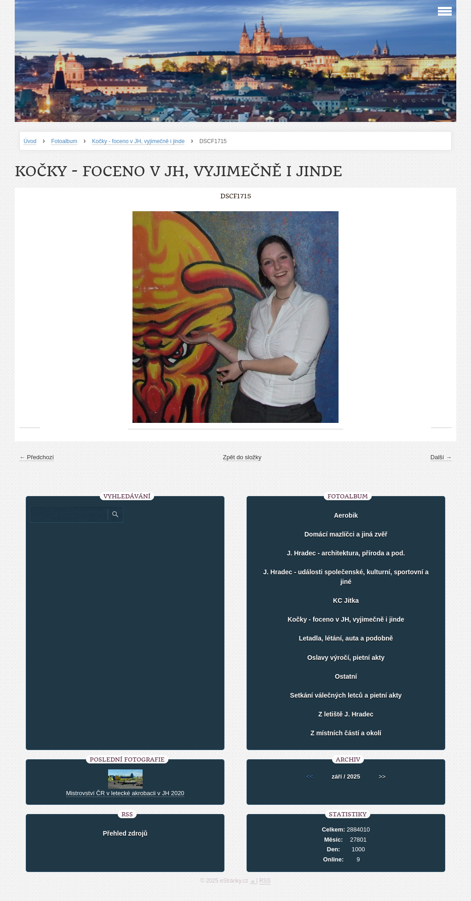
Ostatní (346, 676)
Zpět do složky (242, 457)
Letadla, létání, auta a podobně (346, 638)
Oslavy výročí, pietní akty (346, 657)
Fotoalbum (64, 141)
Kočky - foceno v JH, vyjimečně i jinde (138, 141)
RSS (265, 881)
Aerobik (346, 515)
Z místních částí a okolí (345, 733)
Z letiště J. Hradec (345, 714)
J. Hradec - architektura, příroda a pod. (346, 553)
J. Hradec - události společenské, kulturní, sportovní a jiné (345, 576)
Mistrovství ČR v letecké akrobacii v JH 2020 (125, 793)
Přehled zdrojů (125, 833)
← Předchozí (36, 457)
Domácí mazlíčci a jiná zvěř (346, 534)
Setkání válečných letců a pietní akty (346, 695)
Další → (441, 457)
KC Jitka (346, 600)
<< (309, 776)
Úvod (29, 141)
